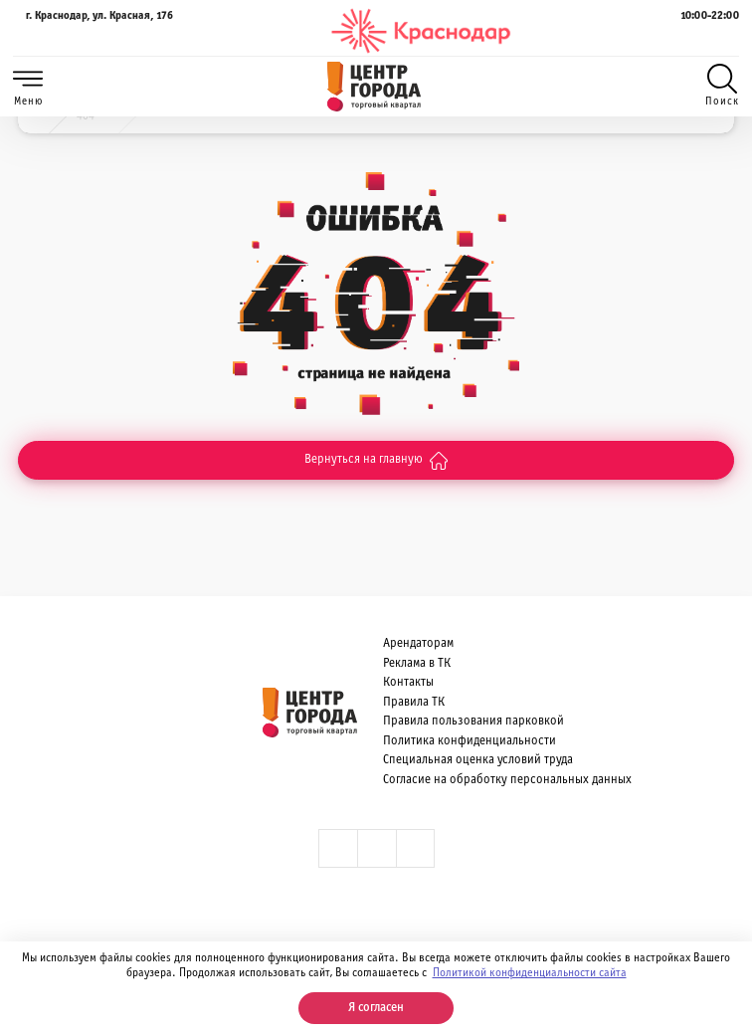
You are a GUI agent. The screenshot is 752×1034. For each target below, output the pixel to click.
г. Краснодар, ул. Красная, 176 (93, 31)
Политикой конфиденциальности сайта (530, 973)
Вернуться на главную (376, 461)
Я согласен (376, 1008)
